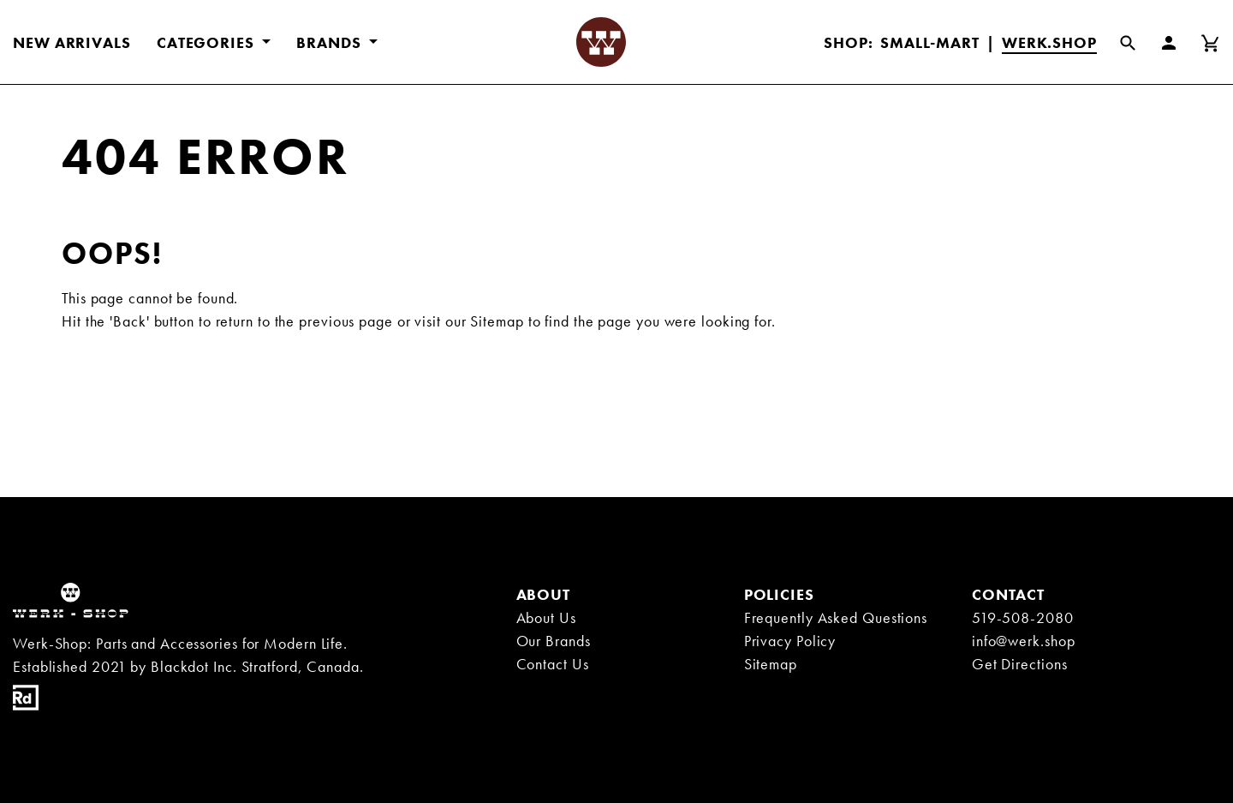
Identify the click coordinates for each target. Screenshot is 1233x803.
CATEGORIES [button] (208, 42)
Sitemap (496, 321)
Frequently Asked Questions (835, 617)
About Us (546, 617)
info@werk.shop (1023, 640)
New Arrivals (72, 42)
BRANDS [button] (330, 42)
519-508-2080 (1023, 617)
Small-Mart (930, 42)
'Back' (129, 321)
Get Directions (1020, 664)
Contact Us (552, 664)
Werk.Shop (1049, 42)
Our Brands (553, 640)
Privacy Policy (790, 640)
